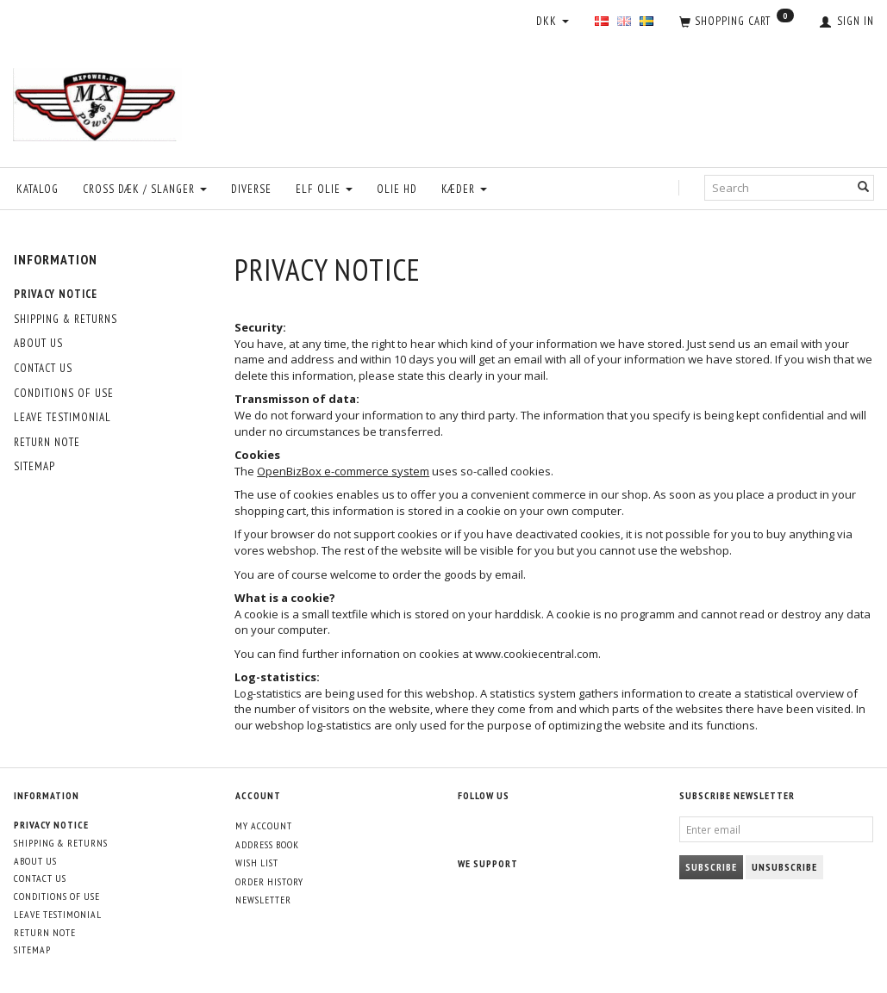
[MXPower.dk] (97, 100)
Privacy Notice (55, 294)
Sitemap (34, 466)
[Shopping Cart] (736, 22)
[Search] (864, 188)
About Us (38, 343)
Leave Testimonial (62, 417)
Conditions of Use (64, 393)
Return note (47, 442)
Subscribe (711, 866)
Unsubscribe (784, 866)
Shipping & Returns (65, 319)
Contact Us (43, 368)
